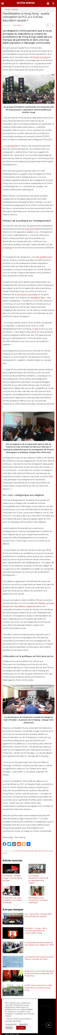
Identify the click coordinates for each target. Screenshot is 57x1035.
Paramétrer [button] (23, 1024)
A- (53, 25)
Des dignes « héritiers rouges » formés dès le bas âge (12, 878)
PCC (51, 476)
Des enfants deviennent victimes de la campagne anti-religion (38, 879)
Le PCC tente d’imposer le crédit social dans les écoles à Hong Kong (38, 987)
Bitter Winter (26, 3)
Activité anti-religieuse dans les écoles (30, 851)
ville (36, 329)
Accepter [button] (21, 1028)
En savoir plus (11, 1024)
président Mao (38, 297)
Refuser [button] (9, 1028)
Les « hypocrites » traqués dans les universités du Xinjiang (38, 915)
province (31, 229)
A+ (48, 25)
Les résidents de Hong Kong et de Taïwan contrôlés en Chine (39, 958)
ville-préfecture (43, 257)
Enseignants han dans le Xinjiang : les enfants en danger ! (12, 900)
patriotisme (12, 146)
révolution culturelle (27, 294)
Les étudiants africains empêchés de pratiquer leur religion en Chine (39, 943)
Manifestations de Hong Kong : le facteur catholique (38, 900)
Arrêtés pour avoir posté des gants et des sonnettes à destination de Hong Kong (39, 973)
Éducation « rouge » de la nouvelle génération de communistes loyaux (36, 930)
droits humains (41, 57)
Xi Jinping (7, 247)
